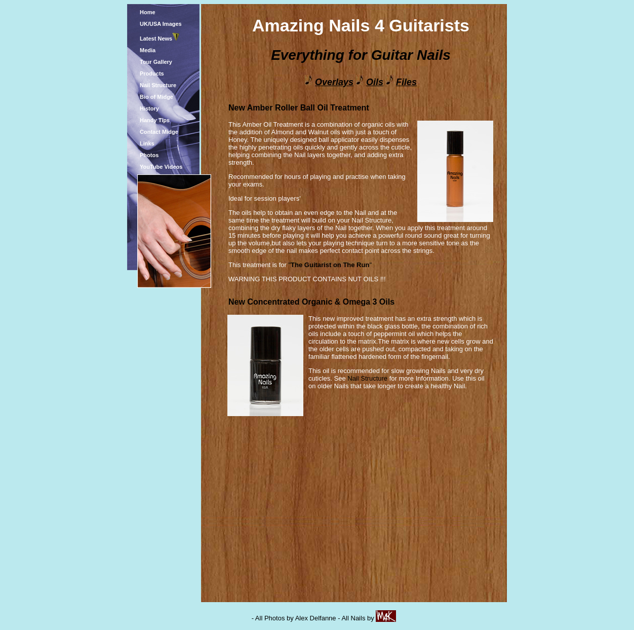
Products (152, 73)
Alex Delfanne (315, 618)
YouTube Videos (161, 167)
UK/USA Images (161, 24)
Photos (149, 155)
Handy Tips (155, 120)
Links (147, 143)
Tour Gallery (156, 62)
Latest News (156, 38)
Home (147, 12)
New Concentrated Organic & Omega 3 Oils (311, 302)
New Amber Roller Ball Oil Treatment (298, 107)
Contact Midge (159, 132)
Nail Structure (158, 85)
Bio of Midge (156, 97)
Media (147, 50)
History (149, 108)
